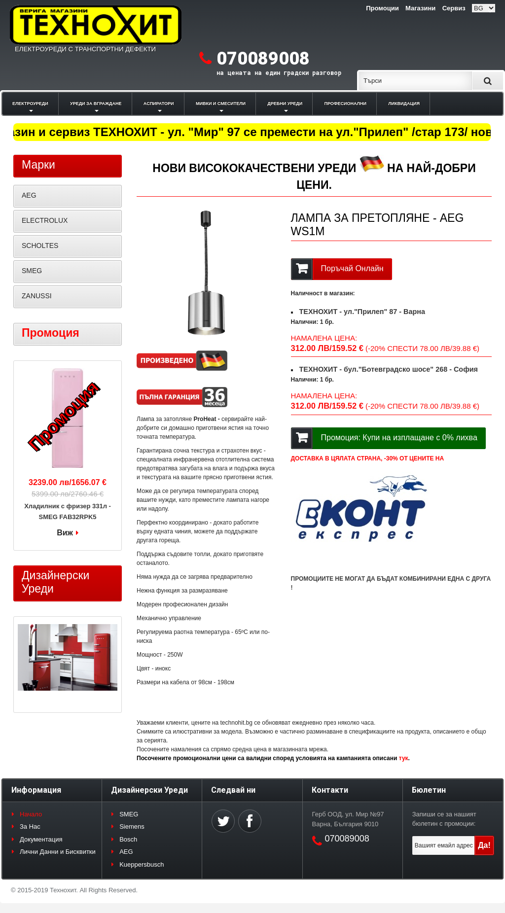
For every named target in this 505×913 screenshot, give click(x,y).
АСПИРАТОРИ (159, 103)
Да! (484, 845)
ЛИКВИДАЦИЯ (404, 103)
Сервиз (454, 8)
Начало (31, 814)
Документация (41, 839)
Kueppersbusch (141, 864)
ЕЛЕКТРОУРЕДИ (30, 103)
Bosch (128, 839)
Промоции (382, 8)
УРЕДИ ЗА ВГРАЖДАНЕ (95, 103)
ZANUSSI (37, 296)
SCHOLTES (40, 245)
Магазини (420, 8)
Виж (65, 532)
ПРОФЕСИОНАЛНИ (345, 103)
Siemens (131, 826)
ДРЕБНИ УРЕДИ (284, 103)
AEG (29, 195)
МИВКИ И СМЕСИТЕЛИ (221, 103)
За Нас (30, 826)
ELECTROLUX (45, 220)
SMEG (32, 271)
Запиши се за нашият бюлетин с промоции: (444, 819)
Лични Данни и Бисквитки (58, 851)
